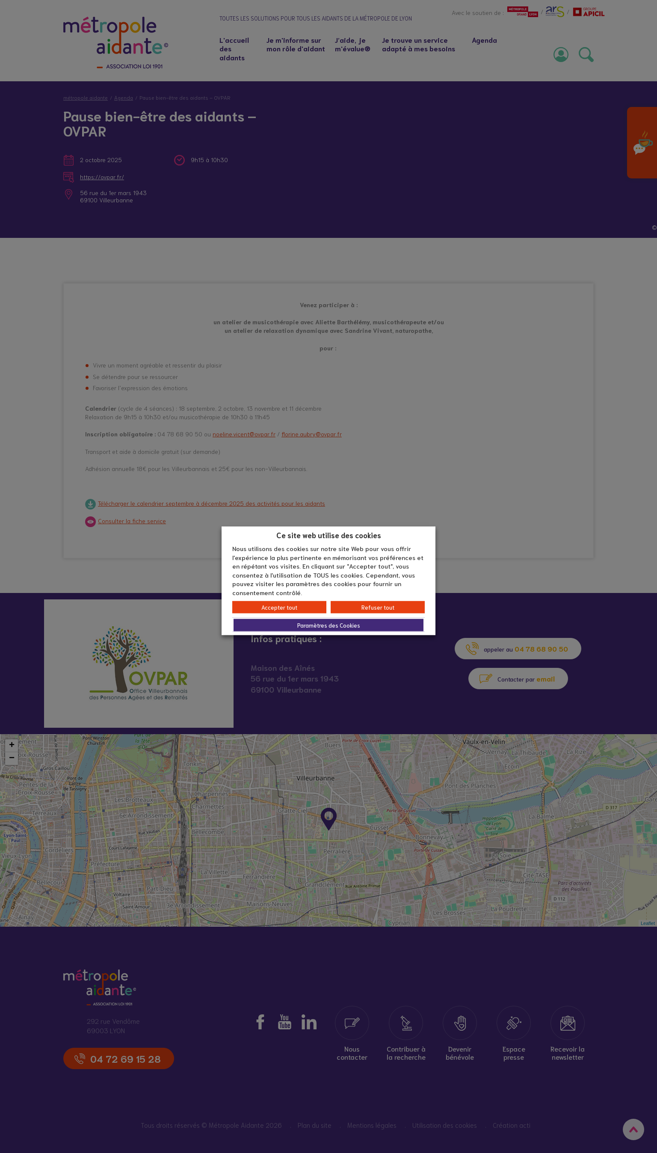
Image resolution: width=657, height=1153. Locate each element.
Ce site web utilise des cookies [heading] (328, 534)
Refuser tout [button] (377, 607)
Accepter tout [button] (279, 607)
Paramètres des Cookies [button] (328, 625)
